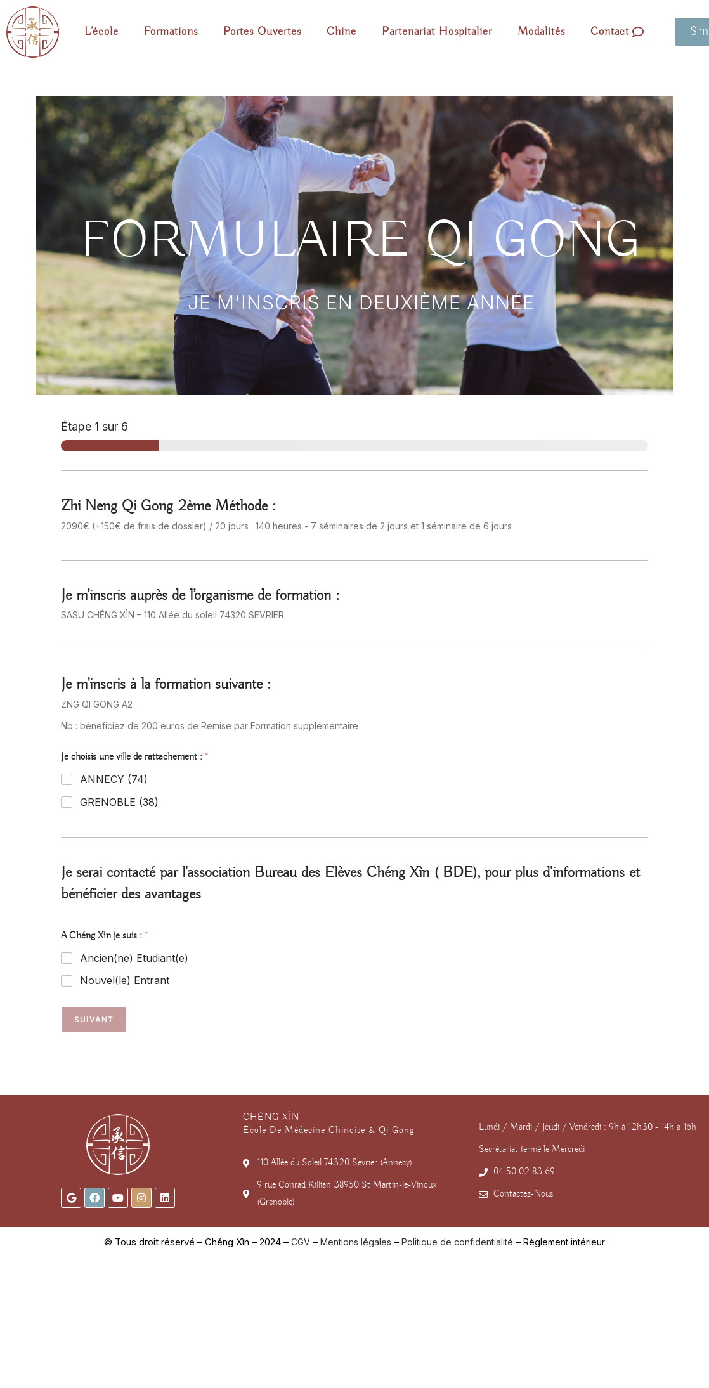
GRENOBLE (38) (119, 802)
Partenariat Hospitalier (437, 32)
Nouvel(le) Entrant (124, 980)
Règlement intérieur (564, 1241)
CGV (300, 1241)
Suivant (94, 1019)
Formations (171, 32)
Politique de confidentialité (457, 1241)
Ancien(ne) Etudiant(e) (134, 958)
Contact (617, 32)
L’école (101, 32)
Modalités (541, 32)
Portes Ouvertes (262, 32)
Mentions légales (355, 1241)
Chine (341, 32)
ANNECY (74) (114, 779)
